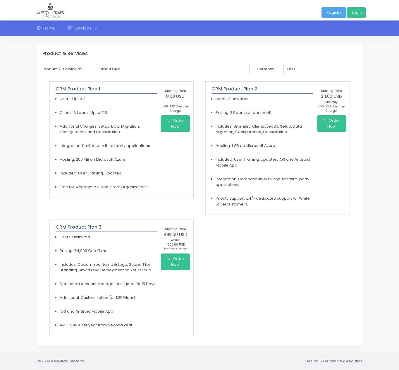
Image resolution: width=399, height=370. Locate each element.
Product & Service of (62, 69)
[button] (82, 28)
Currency (265, 69)
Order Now (175, 123)
